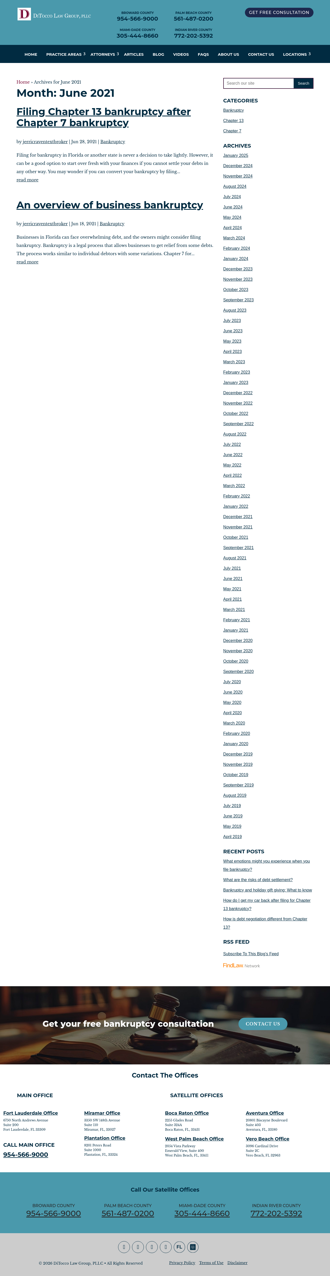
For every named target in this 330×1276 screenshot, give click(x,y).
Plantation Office (104, 1138)
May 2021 (232, 589)
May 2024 (232, 217)
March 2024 (234, 238)
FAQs (203, 54)
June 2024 (233, 207)
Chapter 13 (233, 120)
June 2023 (233, 331)
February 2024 (236, 248)
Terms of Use (211, 1263)
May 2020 (232, 702)
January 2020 (235, 744)
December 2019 (238, 754)
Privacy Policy (182, 1263)
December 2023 (238, 269)
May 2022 (232, 465)
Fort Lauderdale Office (30, 1113)
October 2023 (235, 289)
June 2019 (233, 816)
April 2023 (232, 351)
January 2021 (235, 630)
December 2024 (238, 166)
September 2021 (238, 547)
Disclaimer (237, 1263)
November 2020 (238, 651)
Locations (295, 54)
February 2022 (236, 496)
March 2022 (234, 486)
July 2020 (232, 682)
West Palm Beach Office (194, 1139)
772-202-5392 (193, 35)
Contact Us (261, 54)
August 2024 (234, 186)
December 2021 (238, 517)
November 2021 (238, 527)
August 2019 (234, 795)
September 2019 (238, 785)
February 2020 (236, 733)
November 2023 (238, 279)
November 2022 (238, 403)
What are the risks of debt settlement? (258, 880)
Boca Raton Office (187, 1113)
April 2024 (232, 228)
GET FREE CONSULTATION (279, 12)
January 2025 (235, 155)
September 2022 (238, 424)
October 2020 (235, 661)
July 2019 (232, 806)
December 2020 (238, 640)
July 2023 (232, 320)
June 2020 (233, 692)
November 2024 (238, 176)
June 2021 (233, 578)
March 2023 (234, 362)
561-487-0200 (193, 18)
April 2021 (232, 599)
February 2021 (236, 620)
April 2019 (232, 836)
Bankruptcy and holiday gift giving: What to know (267, 890)
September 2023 (238, 300)
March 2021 (234, 609)
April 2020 (232, 713)
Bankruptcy (112, 141)
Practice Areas (63, 54)
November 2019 (238, 764)
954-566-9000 (137, 18)
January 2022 (235, 506)
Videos (181, 54)
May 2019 (232, 826)
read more (27, 179)
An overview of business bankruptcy (109, 205)
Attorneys (102, 54)
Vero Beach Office (268, 1139)
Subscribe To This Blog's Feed (251, 954)
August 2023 (234, 310)
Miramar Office (102, 1113)
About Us (228, 54)
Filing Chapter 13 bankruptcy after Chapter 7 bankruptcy (103, 117)
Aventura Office (265, 1113)
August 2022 (234, 434)
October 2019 (235, 775)
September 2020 (238, 671)
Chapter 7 (232, 131)
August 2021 (234, 558)
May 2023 (232, 341)
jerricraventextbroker (45, 141)
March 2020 (234, 723)
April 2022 (232, 475)
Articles (134, 54)
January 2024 (235, 258)
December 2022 (238, 393)
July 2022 (232, 444)
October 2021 (235, 537)
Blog (158, 54)
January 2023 (235, 382)
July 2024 (232, 197)
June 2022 (233, 455)
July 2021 (232, 568)
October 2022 (235, 413)
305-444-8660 (137, 35)
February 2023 (236, 372)
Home (30, 54)
